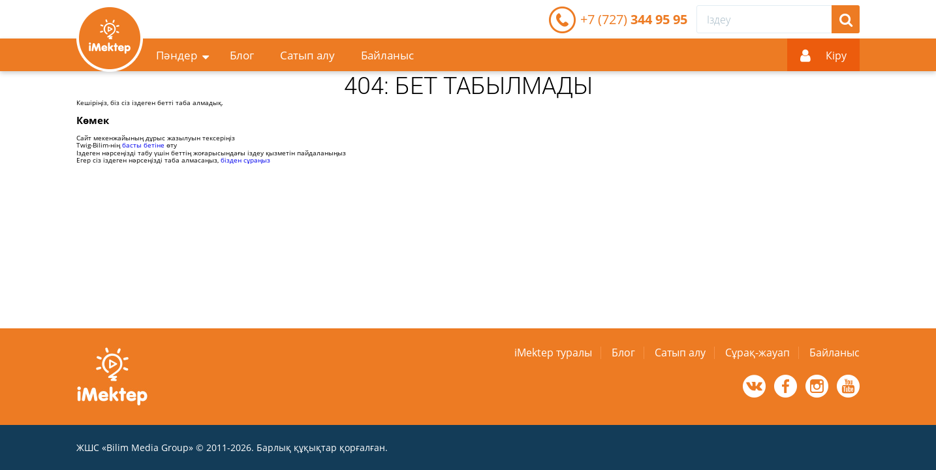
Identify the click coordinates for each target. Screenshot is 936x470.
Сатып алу (307, 55)
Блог (242, 55)
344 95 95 (633, 19)
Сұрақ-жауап (757, 352)
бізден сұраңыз (245, 159)
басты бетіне (143, 144)
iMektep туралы (553, 352)
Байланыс (387, 55)
